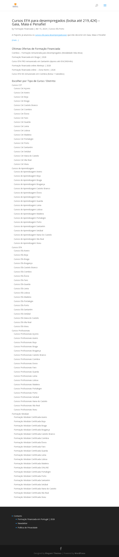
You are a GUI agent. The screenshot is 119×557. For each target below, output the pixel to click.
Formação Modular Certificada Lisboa (30, 459)
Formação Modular (20, 414)
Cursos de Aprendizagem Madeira (29, 213)
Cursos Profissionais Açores (26, 334)
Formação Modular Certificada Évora (30, 442)
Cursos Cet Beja (21, 97)
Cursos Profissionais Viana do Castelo (30, 401)
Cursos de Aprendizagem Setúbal (28, 230)
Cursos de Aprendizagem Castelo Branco (32, 188)
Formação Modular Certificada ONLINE (31, 467)
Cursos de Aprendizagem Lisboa (28, 209)
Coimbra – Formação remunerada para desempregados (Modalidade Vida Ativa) (47, 53)
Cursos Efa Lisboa (22, 292)
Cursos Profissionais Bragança (27, 350)
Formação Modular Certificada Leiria (30, 455)
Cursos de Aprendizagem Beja (27, 176)
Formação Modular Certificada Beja (29, 421)
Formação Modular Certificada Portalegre (32, 471)
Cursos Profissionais (21, 330)
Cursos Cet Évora (21, 113)
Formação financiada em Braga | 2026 (29, 57)
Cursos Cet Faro (21, 118)
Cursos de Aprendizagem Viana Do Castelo (33, 234)
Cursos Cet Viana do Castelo (26, 155)
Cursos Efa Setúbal (22, 313)
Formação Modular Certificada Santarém (32, 480)
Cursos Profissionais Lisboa (26, 380)
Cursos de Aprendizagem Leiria (27, 205)
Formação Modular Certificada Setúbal (31, 484)
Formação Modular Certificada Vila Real (31, 493)
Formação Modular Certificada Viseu (30, 497)
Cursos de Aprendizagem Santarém (29, 226)
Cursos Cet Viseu (21, 164)
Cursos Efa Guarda (22, 284)
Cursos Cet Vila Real (22, 160)
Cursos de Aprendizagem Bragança (29, 184)
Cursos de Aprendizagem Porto (28, 222)
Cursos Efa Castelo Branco (26, 267)
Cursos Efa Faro (21, 280)
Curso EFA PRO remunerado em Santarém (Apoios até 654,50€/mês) (42, 61)
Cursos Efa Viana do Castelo (26, 318)
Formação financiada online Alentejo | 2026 (31, 65)
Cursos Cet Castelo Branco (26, 105)
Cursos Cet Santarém (23, 147)
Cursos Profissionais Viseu (25, 409)
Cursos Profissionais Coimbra (27, 359)
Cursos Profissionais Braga (26, 346)
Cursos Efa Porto (56, 28)
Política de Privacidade (27, 527)
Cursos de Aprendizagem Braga (28, 180)
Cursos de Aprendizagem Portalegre (30, 218)
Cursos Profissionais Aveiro (26, 338)
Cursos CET (17, 85)
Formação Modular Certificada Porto (30, 476)
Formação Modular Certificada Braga (30, 425)
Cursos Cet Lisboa (22, 130)
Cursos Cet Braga (21, 101)
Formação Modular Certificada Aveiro (30, 417)
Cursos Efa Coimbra (22, 271)
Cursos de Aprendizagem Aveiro (28, 171)
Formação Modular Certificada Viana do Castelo (35, 488)
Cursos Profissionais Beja (25, 342)
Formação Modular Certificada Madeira (31, 463)
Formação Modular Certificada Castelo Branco (34, 434)
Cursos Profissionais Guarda (26, 371)
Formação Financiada (23, 28)
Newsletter (22, 523)
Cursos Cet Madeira (22, 134)
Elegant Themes (53, 553)
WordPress (80, 553)
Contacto (18, 516)
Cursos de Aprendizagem (23, 168)
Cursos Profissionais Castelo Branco (30, 355)
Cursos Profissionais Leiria (25, 376)
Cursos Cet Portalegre (23, 139)
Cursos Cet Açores (22, 88)
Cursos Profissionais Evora (25, 363)
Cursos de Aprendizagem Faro (27, 197)
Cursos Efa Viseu (21, 326)
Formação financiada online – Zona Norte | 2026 (33, 69)
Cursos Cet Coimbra (23, 109)
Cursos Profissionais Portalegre (28, 388)
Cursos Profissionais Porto (25, 392)
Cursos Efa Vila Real (22, 322)
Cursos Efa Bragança (23, 263)
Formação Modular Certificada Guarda (31, 450)
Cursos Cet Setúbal (22, 151)
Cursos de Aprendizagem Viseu (27, 243)
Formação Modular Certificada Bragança (32, 429)
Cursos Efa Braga (21, 259)
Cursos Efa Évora (21, 276)
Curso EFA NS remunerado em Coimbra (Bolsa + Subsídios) (38, 74)
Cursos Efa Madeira (22, 297)
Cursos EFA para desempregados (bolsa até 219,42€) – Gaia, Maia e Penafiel (56, 22)
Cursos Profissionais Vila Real (27, 405)
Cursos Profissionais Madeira (27, 384)
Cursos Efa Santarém (23, 309)
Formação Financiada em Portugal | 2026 (36, 519)
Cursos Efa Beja (21, 255)
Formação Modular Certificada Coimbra (31, 438)
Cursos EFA (17, 247)
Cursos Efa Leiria (21, 288)
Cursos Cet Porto (21, 143)
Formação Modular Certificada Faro (29, 446)
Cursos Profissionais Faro (25, 367)
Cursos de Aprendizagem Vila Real (29, 239)
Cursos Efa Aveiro (22, 250)
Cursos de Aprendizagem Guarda (28, 201)
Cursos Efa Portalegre (23, 301)
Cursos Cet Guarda (22, 122)
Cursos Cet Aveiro (22, 92)
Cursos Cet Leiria (21, 126)
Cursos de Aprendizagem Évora (28, 192)
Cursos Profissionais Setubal (26, 397)
